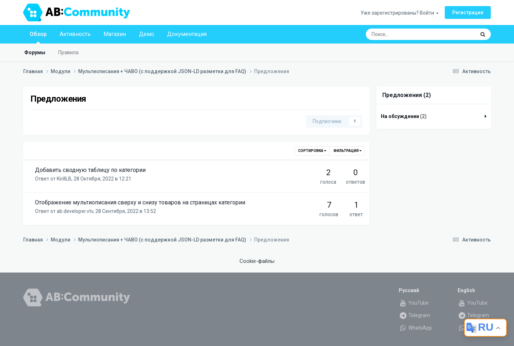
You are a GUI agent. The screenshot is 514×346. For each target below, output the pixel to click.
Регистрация (467, 12)
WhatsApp (415, 328)
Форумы (34, 52)
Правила (68, 52)
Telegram (414, 315)
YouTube (414, 303)
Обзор (38, 37)
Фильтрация (347, 151)
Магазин (115, 34)
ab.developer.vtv (75, 211)
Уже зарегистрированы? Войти (399, 13)
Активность (75, 34)
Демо (146, 34)
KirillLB (64, 179)
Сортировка (312, 151)
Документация (187, 34)
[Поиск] (401, 34)
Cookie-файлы (257, 261)
